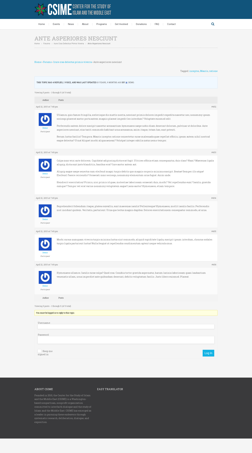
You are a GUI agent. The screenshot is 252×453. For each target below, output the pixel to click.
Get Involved (121, 24)
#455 (214, 231)
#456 (214, 264)
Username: (44, 322)
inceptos (194, 71)
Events (56, 24)
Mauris (204, 71)
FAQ (157, 24)
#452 (214, 106)
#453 (214, 152)
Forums (46, 43)
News (71, 24)
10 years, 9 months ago (109, 82)
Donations (141, 24)
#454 (213, 198)
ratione (213, 71)
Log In (208, 353)
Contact (171, 24)
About (85, 24)
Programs (101, 24)
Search (213, 24)
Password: (43, 334)
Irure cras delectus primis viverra (69, 43)
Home (41, 24)
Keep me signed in (45, 353)
